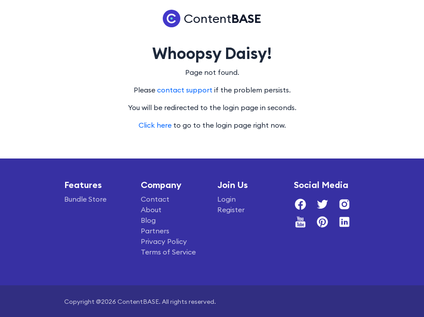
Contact (155, 199)
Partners (155, 230)
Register (231, 209)
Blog (148, 220)
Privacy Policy (164, 241)
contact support (184, 89)
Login (226, 199)
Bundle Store (85, 199)
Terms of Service (168, 251)
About (151, 209)
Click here (155, 125)
